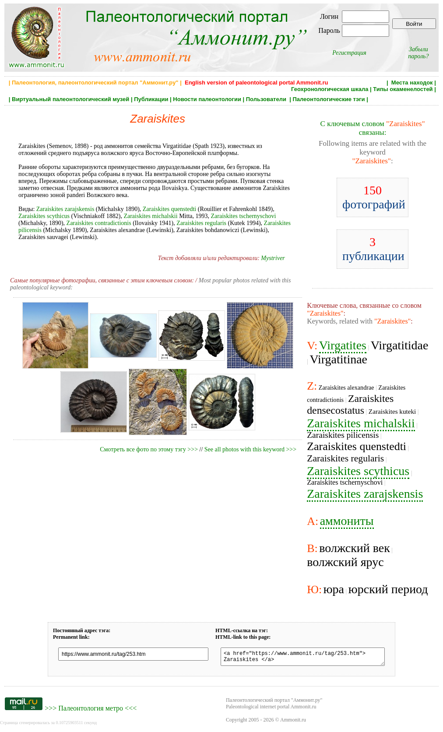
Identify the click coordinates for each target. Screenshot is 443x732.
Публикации (151, 99)
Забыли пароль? (418, 53)
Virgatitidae (400, 345)
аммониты (347, 521)
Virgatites (342, 345)
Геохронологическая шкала (329, 89)
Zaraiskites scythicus (44, 216)
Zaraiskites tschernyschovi (243, 216)
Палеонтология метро (90, 710)
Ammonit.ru (293, 722)
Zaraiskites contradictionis (99, 223)
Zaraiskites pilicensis (343, 435)
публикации (373, 249)
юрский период (388, 589)
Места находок (412, 82)
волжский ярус (345, 562)
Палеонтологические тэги (328, 99)
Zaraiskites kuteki (392, 411)
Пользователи (267, 99)
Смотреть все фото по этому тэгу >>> (149, 449)
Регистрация (349, 52)
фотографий (373, 197)
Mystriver (273, 258)
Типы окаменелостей (402, 89)
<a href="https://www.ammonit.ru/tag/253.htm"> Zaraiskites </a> (302, 658)
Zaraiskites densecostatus (350, 404)
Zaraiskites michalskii (150, 216)
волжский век (354, 548)
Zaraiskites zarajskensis (65, 209)
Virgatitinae (338, 359)
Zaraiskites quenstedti (169, 209)
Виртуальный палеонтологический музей (70, 99)
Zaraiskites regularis (201, 223)
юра (333, 589)
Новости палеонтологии (207, 99)
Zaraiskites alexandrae (346, 387)
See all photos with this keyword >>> (250, 449)
